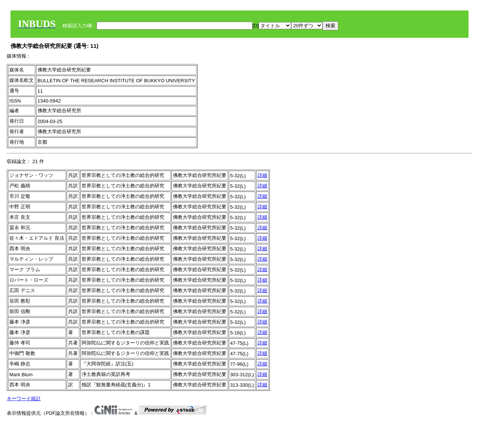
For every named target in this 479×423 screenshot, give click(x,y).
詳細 (262, 175)
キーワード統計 (24, 398)
